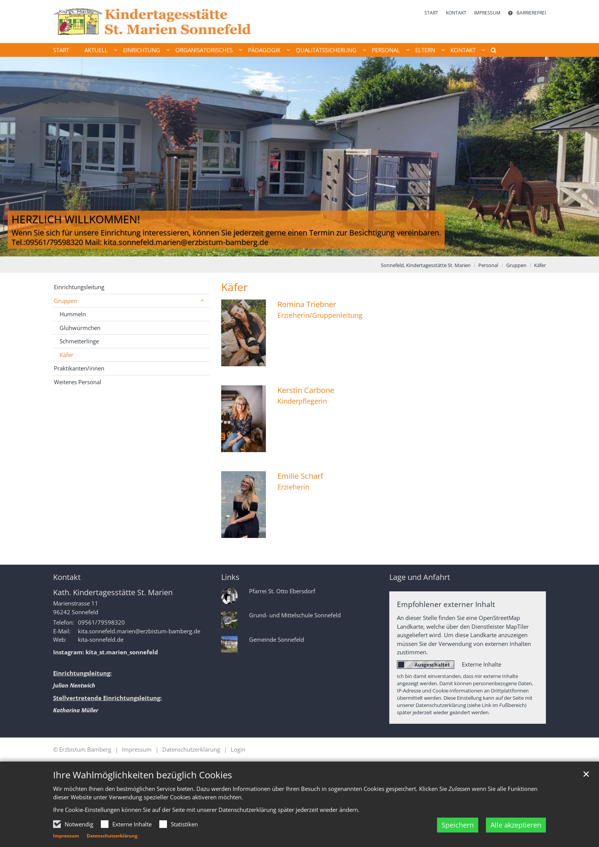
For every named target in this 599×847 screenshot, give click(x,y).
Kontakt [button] (463, 50)
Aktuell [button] (96, 50)
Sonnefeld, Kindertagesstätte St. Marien (426, 265)
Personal (488, 265)
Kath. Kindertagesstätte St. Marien (113, 592)
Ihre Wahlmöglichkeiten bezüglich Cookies (142, 775)
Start (61, 50)
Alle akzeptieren (516, 824)
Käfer (540, 265)
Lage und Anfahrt (419, 577)
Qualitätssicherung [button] (326, 50)
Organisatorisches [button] (204, 50)
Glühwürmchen (80, 328)
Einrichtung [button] (141, 50)
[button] (491, 51)
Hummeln (73, 314)
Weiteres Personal (77, 382)
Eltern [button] (425, 50)
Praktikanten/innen (79, 368)
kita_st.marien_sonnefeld (122, 652)
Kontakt (67, 577)
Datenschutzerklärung (112, 836)
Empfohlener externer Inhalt (446, 604)
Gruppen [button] (65, 300)
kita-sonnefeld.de (100, 639)
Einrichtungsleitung (79, 287)
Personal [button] (386, 50)
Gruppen (516, 265)
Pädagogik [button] (264, 50)
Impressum (66, 836)
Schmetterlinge (79, 341)
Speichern (458, 824)
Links (230, 577)
